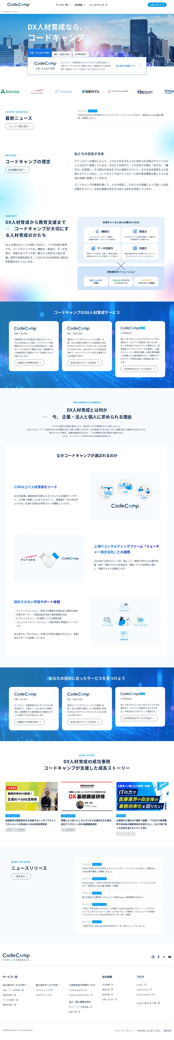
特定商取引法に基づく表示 (148, 1030)
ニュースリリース (101, 4)
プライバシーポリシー (124, 1030)
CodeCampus (144, 989)
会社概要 (107, 984)
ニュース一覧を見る (19, 126)
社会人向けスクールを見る (84, 362)
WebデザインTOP (43, 995)
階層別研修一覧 (9, 995)
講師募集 (167, 1030)
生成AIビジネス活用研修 (16, 830)
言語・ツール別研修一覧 (13, 990)
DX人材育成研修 (68, 830)
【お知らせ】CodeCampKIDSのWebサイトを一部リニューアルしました (113, 925)
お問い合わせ (109, 999)
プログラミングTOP (44, 990)
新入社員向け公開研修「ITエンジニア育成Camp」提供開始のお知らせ (112, 897)
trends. (141, 984)
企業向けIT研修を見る (29, 362)
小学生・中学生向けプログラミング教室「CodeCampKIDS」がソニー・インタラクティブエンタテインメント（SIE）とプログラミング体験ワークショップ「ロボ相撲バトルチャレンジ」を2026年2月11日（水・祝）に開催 (118, 911)
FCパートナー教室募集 (80, 1007)
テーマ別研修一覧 (10, 1000)
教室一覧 (74, 1011)
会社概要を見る (17, 169)
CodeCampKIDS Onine (81, 995)
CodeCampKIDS (78, 990)
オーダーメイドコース (126, 833)
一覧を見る (21, 876)
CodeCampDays (145, 994)
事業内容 (107, 989)
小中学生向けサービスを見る (139, 368)
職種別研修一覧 (9, 1004)
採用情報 (107, 994)
